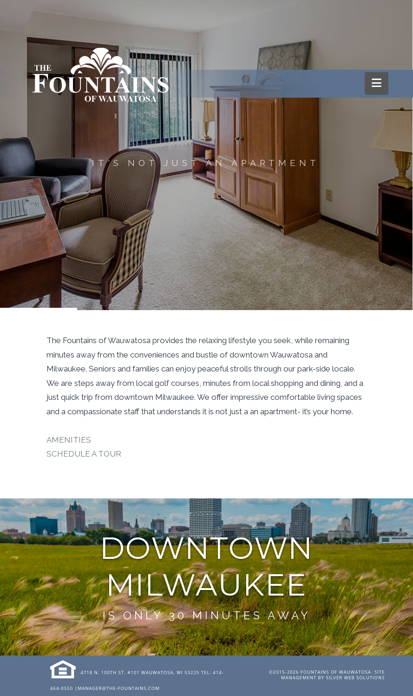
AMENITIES (68, 439)
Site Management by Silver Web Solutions (333, 675)
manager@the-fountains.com (119, 688)
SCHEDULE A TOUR (83, 453)
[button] (376, 83)
